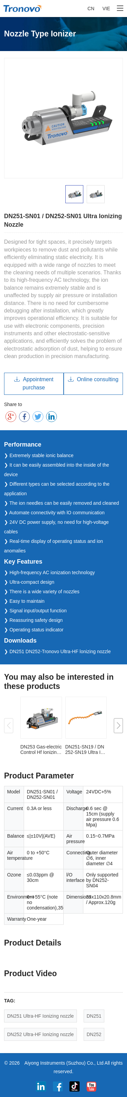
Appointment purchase (34, 383)
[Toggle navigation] (120, 8)
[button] (118, 725)
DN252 (94, 1034)
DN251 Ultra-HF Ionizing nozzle (40, 1016)
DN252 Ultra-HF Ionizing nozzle (40, 1034)
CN (90, 8)
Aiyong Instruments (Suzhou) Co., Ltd (63, 1063)
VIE (106, 8)
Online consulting (93, 379)
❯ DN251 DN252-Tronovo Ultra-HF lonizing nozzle (57, 651)
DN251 (94, 1016)
